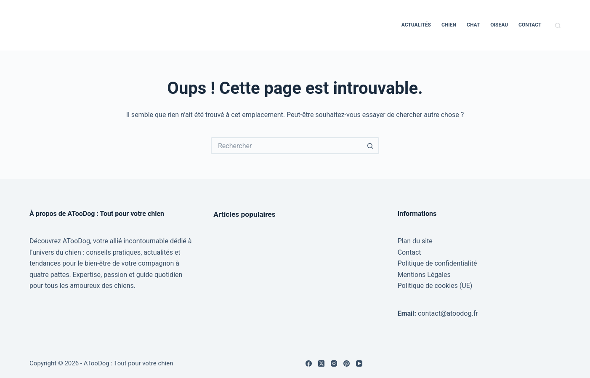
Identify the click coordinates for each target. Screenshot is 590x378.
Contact (529, 25)
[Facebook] (309, 363)
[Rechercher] (558, 25)
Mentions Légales (424, 275)
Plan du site (415, 241)
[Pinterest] (346, 363)
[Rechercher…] (286, 145)
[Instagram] (334, 363)
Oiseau (499, 25)
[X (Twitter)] (321, 363)
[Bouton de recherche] (370, 145)
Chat (473, 25)
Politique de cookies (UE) (435, 286)
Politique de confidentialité (437, 263)
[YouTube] (359, 363)
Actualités (416, 25)
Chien (448, 25)
